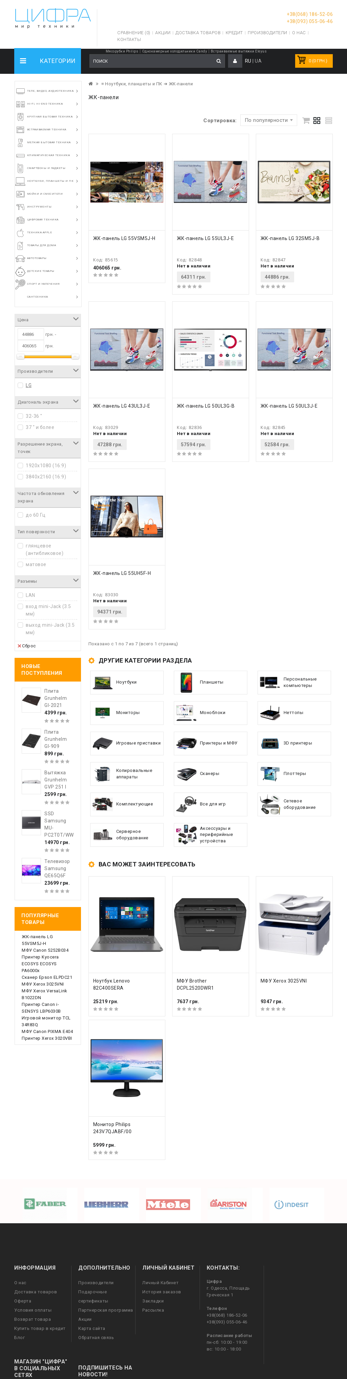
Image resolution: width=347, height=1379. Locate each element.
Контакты (129, 39)
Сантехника (37, 296)
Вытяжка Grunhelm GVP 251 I (55, 780)
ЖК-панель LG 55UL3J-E (205, 238)
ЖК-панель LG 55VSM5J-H (124, 238)
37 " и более (40, 427)
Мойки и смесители (45, 193)
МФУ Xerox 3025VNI (43, 984)
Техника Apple (39, 232)
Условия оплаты (33, 1310)
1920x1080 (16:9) (46, 465)
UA (258, 61)
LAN (30, 595)
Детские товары (41, 271)
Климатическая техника (48, 155)
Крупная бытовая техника (50, 116)
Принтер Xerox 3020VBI (47, 1038)
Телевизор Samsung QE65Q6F (57, 868)
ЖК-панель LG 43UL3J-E (121, 406)
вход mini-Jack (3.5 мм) (48, 610)
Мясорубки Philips (122, 51)
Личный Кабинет (160, 1282)
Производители (267, 32)
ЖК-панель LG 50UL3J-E (289, 406)
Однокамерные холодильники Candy (174, 51)
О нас (20, 1282)
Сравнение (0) (133, 32)
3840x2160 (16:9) (46, 476)
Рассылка (153, 1310)
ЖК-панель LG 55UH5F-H (122, 573)
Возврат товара (32, 1319)
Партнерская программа (105, 1310)
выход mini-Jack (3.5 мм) (50, 628)
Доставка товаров (35, 1291)
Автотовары (37, 258)
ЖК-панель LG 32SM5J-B (290, 238)
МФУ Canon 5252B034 (45, 950)
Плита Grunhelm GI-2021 (55, 698)
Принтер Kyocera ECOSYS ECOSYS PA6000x (40, 963)
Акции (85, 1319)
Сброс (27, 645)
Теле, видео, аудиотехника (50, 90)
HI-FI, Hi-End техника (45, 103)
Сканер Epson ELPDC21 (47, 977)
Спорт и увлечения (43, 283)
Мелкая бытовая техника (49, 142)
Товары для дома (41, 245)
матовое (36, 564)
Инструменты (39, 206)
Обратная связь (96, 1337)
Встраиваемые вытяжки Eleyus (239, 51)
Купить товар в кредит (40, 1328)
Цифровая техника (43, 219)
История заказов (161, 1291)
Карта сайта (91, 1328)
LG (29, 385)
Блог (19, 1337)
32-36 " (34, 416)
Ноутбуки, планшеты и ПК (50, 180)
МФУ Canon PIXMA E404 (47, 1031)
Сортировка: (220, 120)
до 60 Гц (35, 515)
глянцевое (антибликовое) (44, 549)
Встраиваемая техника (46, 129)
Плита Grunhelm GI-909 (55, 739)
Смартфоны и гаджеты (46, 168)
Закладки (153, 1300)
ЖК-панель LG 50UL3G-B (206, 406)
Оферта (22, 1300)
